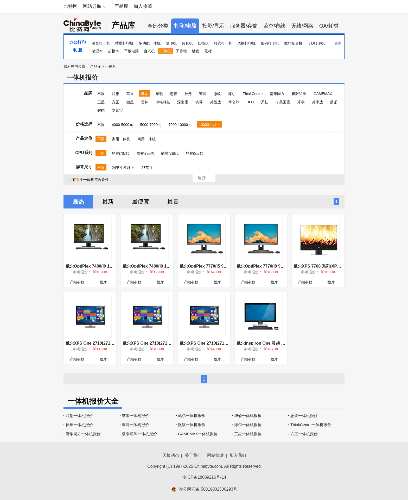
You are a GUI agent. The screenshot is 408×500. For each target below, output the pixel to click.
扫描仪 (203, 43)
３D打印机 (316, 43)
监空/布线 (274, 26)
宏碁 (202, 94)
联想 (115, 94)
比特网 (70, 6)
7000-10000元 (180, 125)
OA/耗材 (329, 26)
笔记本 (97, 51)
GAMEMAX (323, 94)
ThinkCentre (253, 94)
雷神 (144, 102)
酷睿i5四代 (169, 153)
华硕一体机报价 (248, 415)
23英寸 (147, 168)
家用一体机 (121, 139)
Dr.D (250, 102)
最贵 (173, 201)
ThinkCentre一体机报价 (310, 424)
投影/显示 (213, 26)
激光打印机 (101, 43)
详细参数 (77, 282)
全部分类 (158, 26)
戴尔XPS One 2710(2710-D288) (152, 343)
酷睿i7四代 (120, 153)
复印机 (171, 43)
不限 (101, 94)
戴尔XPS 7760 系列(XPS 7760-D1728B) (331, 266)
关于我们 (193, 455)
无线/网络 (302, 26)
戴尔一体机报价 (191, 415)
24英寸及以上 (123, 168)
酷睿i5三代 (194, 153)
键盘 (195, 51)
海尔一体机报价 (248, 424)
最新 (108, 201)
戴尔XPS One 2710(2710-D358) (95, 343)
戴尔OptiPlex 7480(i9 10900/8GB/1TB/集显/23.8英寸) (116, 266)
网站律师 (215, 455)
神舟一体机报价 (79, 424)
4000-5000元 (122, 125)
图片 (103, 282)
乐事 (301, 102)
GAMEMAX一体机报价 (198, 434)
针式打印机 (223, 43)
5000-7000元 (150, 125)
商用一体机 (146, 139)
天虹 (264, 102)
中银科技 (163, 102)
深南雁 (182, 102)
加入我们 (238, 455)
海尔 (231, 94)
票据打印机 (246, 43)
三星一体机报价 (248, 434)
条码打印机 (270, 43)
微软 (217, 94)
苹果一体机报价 (135, 415)
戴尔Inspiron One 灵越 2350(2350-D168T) (276, 343)
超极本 (113, 51)
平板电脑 (131, 51)
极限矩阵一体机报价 (139, 434)
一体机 (165, 51)
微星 (130, 102)
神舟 (188, 94)
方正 (115, 102)
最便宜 (140, 201)
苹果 (130, 94)
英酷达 (215, 102)
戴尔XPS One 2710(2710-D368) (209, 343)
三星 (101, 102)
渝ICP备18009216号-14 (204, 477)
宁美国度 (283, 102)
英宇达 (317, 102)
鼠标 (208, 51)
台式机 (149, 51)
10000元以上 (209, 125)
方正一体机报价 (304, 434)
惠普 (173, 94)
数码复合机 (293, 43)
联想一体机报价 (79, 415)
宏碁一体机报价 (135, 424)
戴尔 (144, 94)
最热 (78, 201)
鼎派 (333, 102)
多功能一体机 (150, 43)
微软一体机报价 (191, 424)
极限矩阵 (299, 94)
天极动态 (170, 455)
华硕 (159, 94)
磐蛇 (101, 110)
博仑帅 (233, 102)
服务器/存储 (244, 26)
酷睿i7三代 (145, 153)
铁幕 (199, 102)
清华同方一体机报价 (83, 434)
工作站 (181, 51)
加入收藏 (142, 6)
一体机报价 (82, 77)
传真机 (187, 43)
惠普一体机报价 (304, 415)
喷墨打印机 (124, 43)
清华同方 (277, 94)
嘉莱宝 (117, 110)
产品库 (121, 6)
